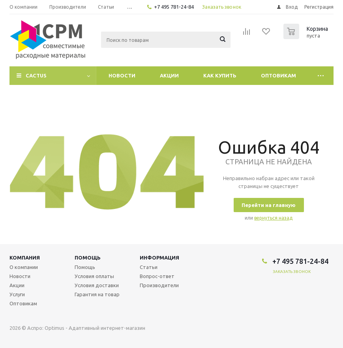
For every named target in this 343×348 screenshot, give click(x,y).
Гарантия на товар (97, 294)
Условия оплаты (94, 276)
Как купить (219, 75)
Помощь (88, 257)
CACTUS (36, 75)
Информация (159, 257)
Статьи (148, 267)
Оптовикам (278, 75)
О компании (23, 267)
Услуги (17, 294)
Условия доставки (97, 285)
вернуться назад (273, 217)
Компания (24, 257)
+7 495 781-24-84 (174, 6)
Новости (122, 75)
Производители (159, 285)
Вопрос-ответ (157, 276)
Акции (169, 75)
